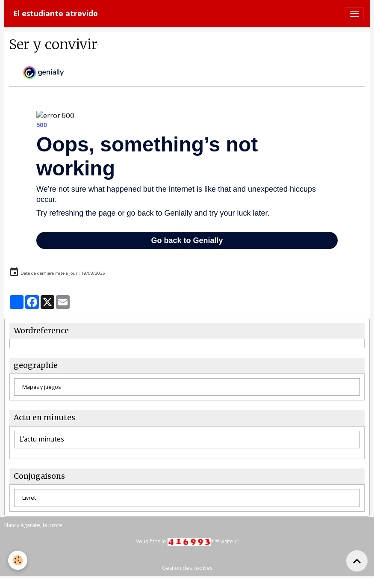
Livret (29, 497)
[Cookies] (18, 560)
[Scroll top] (357, 561)
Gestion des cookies (187, 568)
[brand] (55, 13)
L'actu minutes (41, 439)
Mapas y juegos (41, 387)
